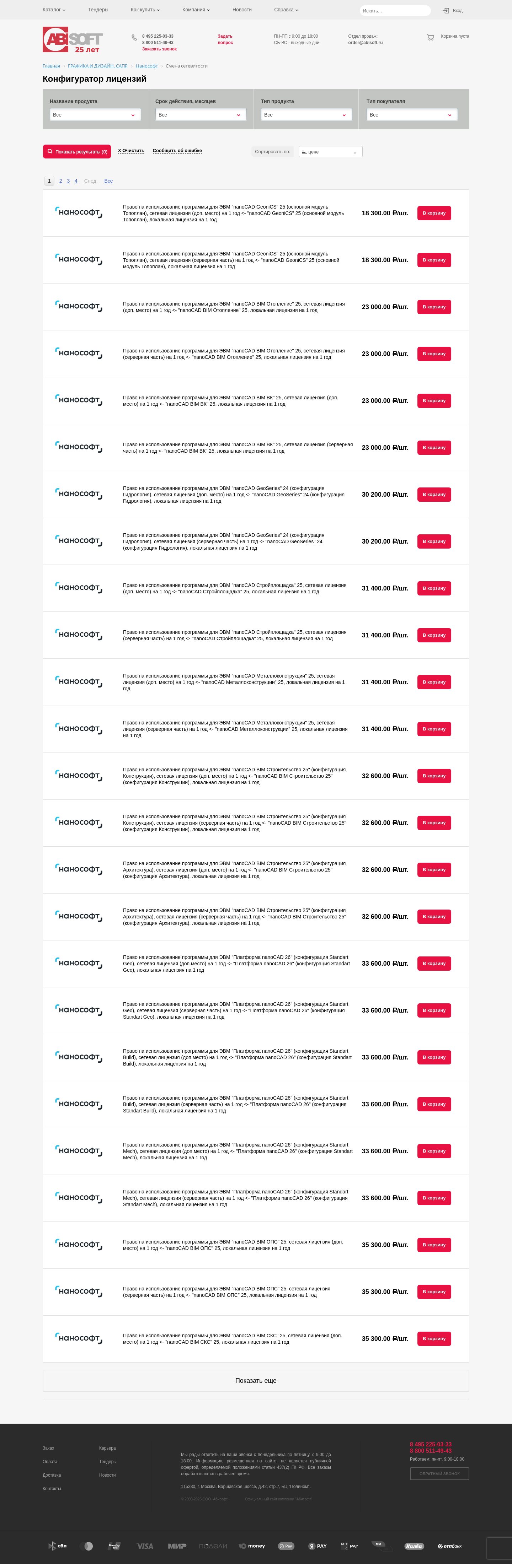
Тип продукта (277, 101)
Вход (458, 10)
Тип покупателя (386, 101)
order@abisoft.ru (365, 42)
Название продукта (73, 101)
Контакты (52, 1488)
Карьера (107, 1448)
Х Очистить (131, 150)
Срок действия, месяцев (185, 101)
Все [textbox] (57, 115)
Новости (242, 9)
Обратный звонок (440, 1474)
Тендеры (98, 9)
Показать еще (256, 1380)
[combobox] (95, 114)
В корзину (434, 213)
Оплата (50, 1461)
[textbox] (330, 151)
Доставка (52, 1475)
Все (108, 181)
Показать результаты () (81, 151)
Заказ (48, 1448)
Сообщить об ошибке (177, 150)
